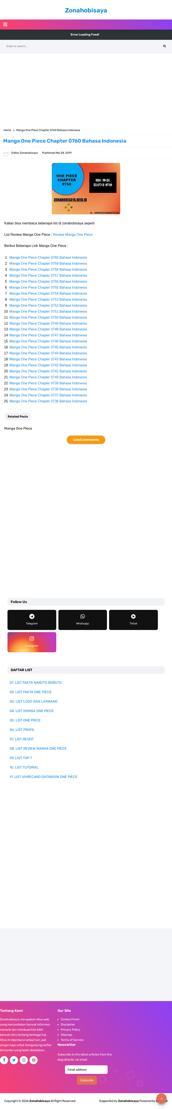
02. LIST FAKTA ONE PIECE (31, 692)
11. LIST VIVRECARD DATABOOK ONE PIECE (43, 777)
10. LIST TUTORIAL (24, 767)
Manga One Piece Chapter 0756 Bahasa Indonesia (48, 281)
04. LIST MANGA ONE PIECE (32, 711)
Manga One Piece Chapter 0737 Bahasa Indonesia (48, 395)
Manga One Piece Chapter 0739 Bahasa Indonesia (48, 383)
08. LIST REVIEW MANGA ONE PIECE (38, 748)
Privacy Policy (70, 1029)
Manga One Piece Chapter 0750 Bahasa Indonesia (48, 317)
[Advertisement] (86, 89)
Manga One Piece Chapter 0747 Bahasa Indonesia (48, 335)
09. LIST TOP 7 (21, 758)
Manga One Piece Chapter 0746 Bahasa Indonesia (48, 341)
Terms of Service (72, 1040)
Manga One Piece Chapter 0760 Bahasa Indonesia (48, 257)
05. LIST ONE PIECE (25, 720)
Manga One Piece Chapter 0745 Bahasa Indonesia (48, 347)
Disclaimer (68, 1024)
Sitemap (66, 1035)
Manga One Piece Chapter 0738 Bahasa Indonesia (48, 389)
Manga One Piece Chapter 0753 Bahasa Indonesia (48, 299)
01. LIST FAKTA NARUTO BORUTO (36, 683)
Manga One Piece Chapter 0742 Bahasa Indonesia (48, 365)
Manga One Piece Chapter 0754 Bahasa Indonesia (48, 293)
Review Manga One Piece (73, 234)
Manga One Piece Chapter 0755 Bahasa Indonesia (48, 287)
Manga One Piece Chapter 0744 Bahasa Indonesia (48, 353)
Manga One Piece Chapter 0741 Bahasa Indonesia (48, 371)
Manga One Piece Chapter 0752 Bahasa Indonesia (48, 305)
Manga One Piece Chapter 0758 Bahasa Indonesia (48, 269)
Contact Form (70, 1019)
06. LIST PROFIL (22, 730)
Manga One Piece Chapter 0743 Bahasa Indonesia (48, 359)
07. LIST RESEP (21, 739)
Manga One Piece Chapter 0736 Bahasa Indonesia (48, 401)
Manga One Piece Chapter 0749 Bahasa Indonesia (48, 323)
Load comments (86, 440)
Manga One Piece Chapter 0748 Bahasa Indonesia (48, 329)
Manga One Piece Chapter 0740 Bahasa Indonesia (48, 377)
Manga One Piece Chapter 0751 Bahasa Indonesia (48, 311)
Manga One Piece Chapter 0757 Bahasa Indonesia (48, 275)
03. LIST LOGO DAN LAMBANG (34, 701)
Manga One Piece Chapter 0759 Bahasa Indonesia (48, 263)
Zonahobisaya (128, 1101)
